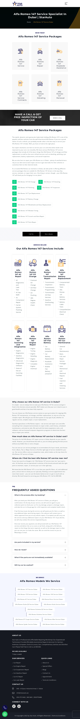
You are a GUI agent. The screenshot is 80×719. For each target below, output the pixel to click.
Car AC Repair (18, 677)
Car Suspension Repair (21, 670)
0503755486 (38, 697)
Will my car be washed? (23, 565)
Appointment (47, 677)
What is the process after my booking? (29, 495)
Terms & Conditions (49, 680)
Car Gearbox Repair (20, 673)
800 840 (58, 476)
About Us (46, 663)
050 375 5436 (20, 697)
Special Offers (47, 666)
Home (29, 22)
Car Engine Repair (19, 666)
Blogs (44, 670)
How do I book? (20, 550)
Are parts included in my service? (27, 542)
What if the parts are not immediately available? (33, 557)
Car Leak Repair (18, 680)
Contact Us (46, 673)
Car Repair (17, 663)
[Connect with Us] (14, 706)
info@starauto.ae (22, 693)
